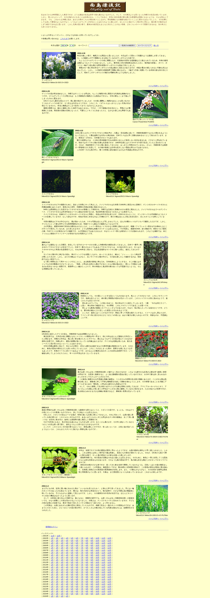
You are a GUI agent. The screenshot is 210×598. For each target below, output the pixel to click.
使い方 (156, 45)
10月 (97, 538)
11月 (53, 536)
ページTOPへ (154, 86)
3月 (62, 538)
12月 (58, 536)
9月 (92, 538)
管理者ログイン (52, 527)
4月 (67, 538)
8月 (87, 538)
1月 (52, 538)
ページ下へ (164, 86)
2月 (57, 538)
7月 (82, 538)
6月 (77, 538)
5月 (72, 538)
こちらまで (64, 39)
